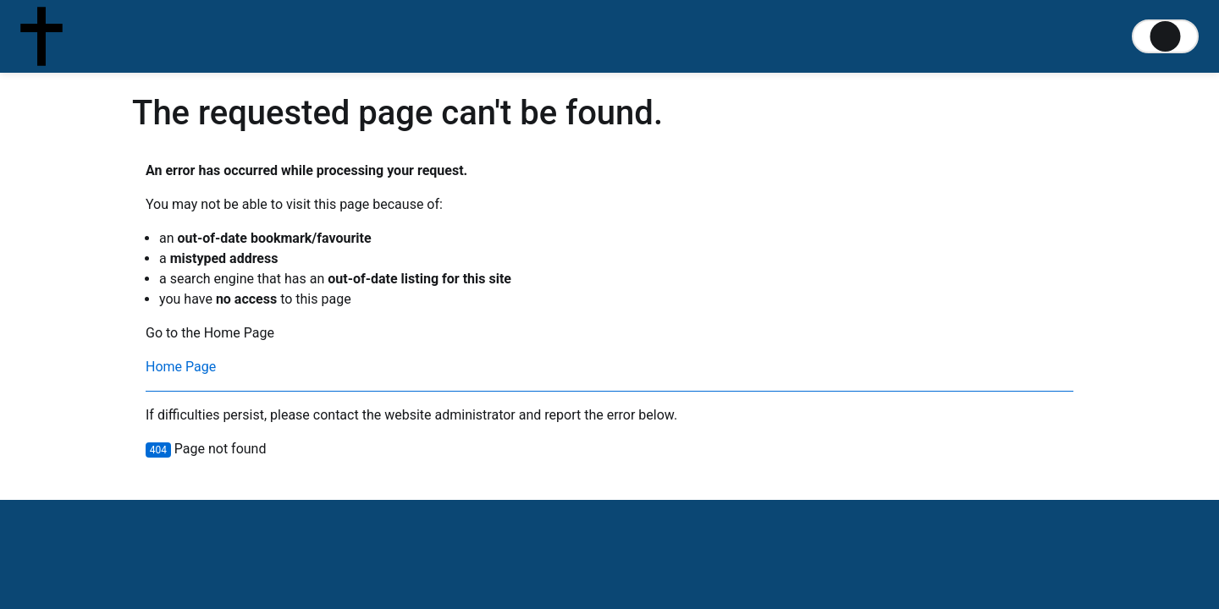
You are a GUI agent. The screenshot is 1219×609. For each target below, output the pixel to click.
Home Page (181, 367)
